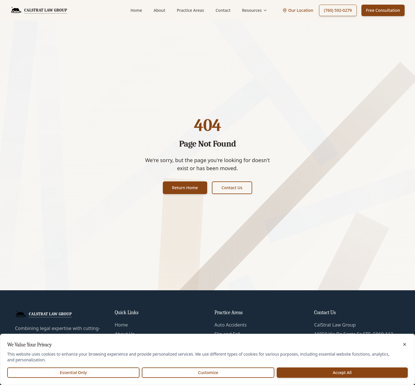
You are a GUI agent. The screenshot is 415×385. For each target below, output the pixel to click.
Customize (208, 372)
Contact (223, 10)
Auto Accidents (230, 325)
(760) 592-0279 (338, 10)
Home (136, 10)
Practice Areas (190, 10)
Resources (254, 10)
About (159, 10)
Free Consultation (383, 10)
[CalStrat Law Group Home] (38, 10)
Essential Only (73, 372)
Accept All (342, 372)
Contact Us (232, 187)
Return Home (185, 187)
